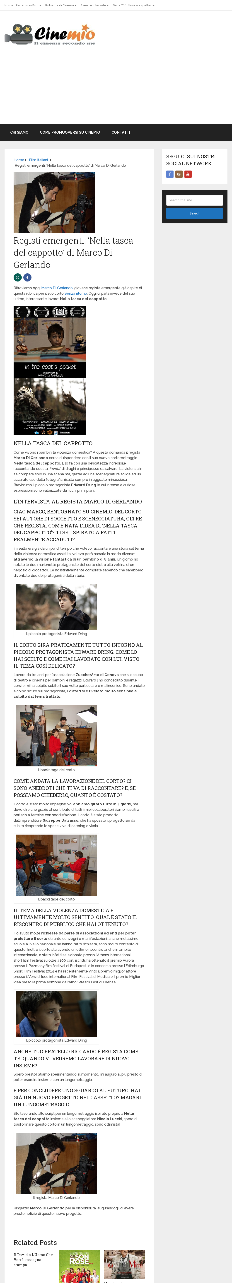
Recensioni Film (27, 5)
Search (194, 213)
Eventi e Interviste (93, 5)
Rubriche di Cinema (59, 5)
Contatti (120, 132)
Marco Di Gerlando (57, 288)
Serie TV (119, 5)
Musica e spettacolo (142, 5)
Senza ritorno (76, 293)
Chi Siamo (19, 132)
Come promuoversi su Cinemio (70, 132)
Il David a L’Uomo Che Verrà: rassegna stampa (33, 1259)
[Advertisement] (116, 90)
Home (9, 5)
